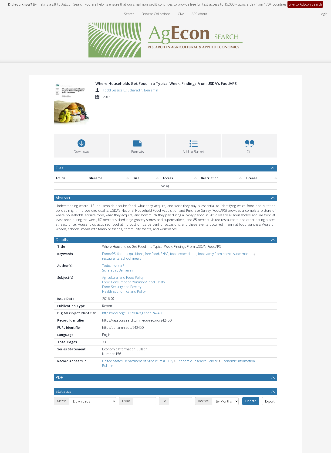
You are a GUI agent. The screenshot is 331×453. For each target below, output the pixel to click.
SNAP (165, 254)
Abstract (63, 197)
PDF (59, 377)
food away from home (215, 254)
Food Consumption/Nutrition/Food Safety (133, 282)
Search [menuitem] (129, 14)
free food (152, 254)
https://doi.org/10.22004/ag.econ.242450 (132, 313)
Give (181, 14)
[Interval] (225, 412)
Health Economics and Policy (123, 291)
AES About (199, 14)
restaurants (110, 258)
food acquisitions (130, 254)
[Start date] (144, 412)
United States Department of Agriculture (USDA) (137, 361)
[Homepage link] (165, 38)
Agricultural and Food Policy (122, 277)
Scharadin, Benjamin (143, 90)
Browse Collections (156, 14)
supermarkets (243, 254)
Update (250, 412)
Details (62, 239)
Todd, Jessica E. (114, 90)
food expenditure (183, 254)
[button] (138, 145)
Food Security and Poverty (121, 287)
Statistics (63, 402)
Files (59, 168)
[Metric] (92, 412)
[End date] (180, 412)
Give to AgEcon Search (305, 4)
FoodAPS (109, 254)
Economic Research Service (197, 361)
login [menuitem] (324, 14)
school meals (131, 258)
